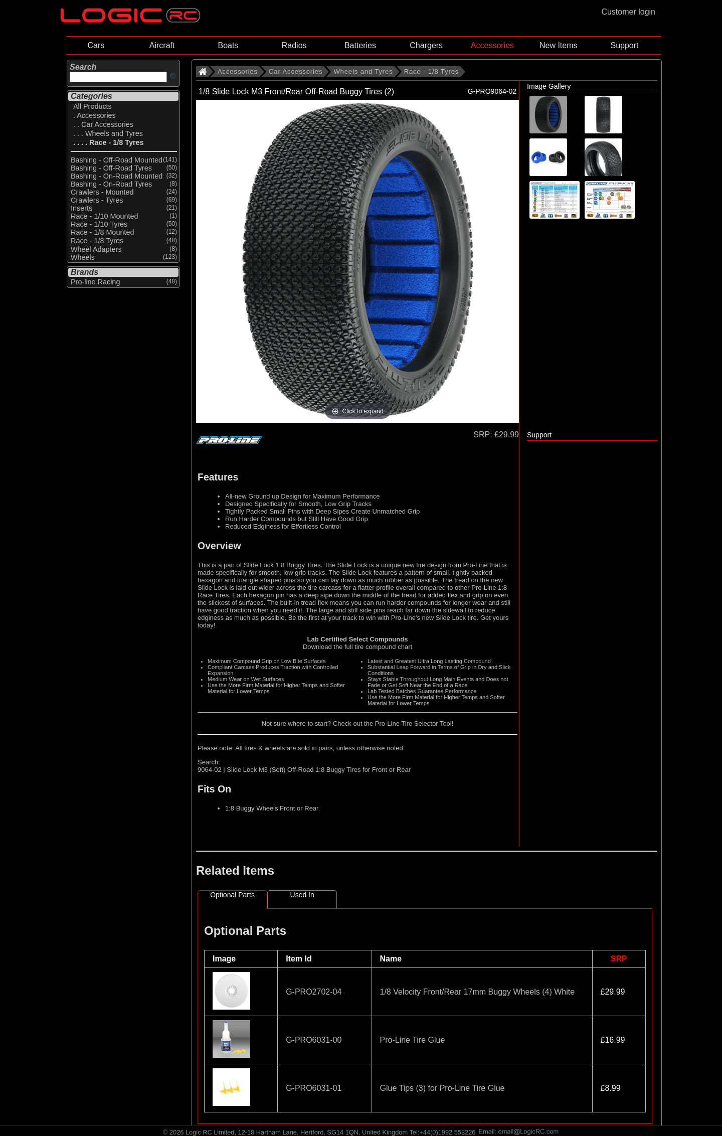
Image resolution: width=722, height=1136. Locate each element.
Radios (294, 45)
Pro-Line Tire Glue (412, 1040)
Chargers (426, 45)
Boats (228, 45)
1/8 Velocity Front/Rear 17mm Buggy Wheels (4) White (477, 992)
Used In (302, 895)
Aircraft (162, 45)
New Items (558, 45)
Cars (95, 45)
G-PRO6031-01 (313, 1088)
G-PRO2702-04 (313, 992)
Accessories (492, 45)
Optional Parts (232, 895)
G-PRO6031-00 (313, 1040)
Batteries (360, 45)
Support (624, 45)
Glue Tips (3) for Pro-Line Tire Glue (442, 1088)
